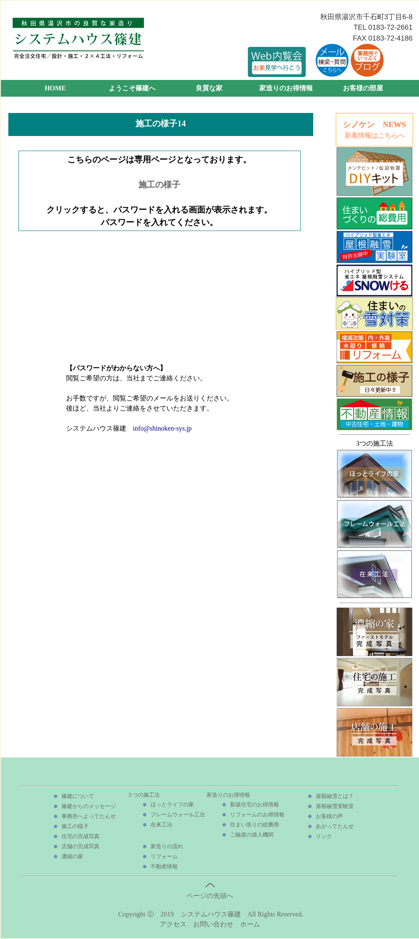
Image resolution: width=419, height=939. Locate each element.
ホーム (250, 924)
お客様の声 (329, 816)
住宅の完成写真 (80, 836)
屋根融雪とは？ (335, 796)
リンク (324, 836)
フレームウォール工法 (178, 814)
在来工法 (161, 824)
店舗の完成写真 (80, 846)
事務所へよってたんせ (88, 816)
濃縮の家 (72, 856)
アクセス (173, 924)
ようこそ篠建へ (132, 88)
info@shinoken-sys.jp (162, 428)
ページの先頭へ (210, 892)
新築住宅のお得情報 (254, 804)
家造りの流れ (167, 846)
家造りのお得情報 (286, 88)
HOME (55, 88)
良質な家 (209, 88)
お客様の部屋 (363, 88)
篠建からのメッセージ (88, 806)
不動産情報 (164, 866)
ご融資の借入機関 (251, 834)
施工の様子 (159, 184)
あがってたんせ (335, 826)
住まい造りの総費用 (254, 824)
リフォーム (164, 856)
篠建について (77, 796)
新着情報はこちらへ (375, 135)
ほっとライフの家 (172, 804)
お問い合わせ (213, 924)
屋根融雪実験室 (335, 806)
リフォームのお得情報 (257, 814)
